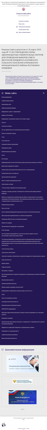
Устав (3, 137)
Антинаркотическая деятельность (10, 301)
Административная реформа (9, 108)
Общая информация (7, 97)
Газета (3, 155)
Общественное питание (7, 184)
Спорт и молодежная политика (9, 298)
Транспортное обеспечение (8, 252)
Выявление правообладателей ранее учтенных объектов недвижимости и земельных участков (23, 313)
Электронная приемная (24, 26)
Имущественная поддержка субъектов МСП (12, 287)
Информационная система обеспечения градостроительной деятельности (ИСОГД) (22, 162)
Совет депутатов (6, 140)
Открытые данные (6, 267)
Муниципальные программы (9, 151)
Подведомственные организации (10, 144)
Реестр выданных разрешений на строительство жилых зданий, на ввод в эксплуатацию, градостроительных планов (20, 234)
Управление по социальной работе (10, 331)
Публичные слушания (7, 318)
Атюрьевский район (23, 14)
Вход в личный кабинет (24, 32)
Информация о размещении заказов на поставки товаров (16, 119)
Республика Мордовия (23, 15)
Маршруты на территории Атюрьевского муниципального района (18, 327)
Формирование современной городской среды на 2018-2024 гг (17, 290)
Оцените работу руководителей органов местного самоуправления (18, 169)
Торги (3, 294)
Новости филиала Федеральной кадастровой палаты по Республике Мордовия (21, 212)
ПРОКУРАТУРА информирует (9, 309)
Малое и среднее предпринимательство (11, 180)
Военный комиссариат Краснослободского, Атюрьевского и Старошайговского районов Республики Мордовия (23, 322)
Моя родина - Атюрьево (7, 270)
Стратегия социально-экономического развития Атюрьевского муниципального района (23, 256)
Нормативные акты (6, 104)
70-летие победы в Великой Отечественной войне (14, 187)
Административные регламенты (10, 334)
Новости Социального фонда (9, 133)
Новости (4, 122)
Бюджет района (5, 263)
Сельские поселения (24, 21)
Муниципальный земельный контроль (11, 305)
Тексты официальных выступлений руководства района (16, 129)
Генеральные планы (6, 148)
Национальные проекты (8, 280)
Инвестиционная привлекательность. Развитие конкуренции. (17, 215)
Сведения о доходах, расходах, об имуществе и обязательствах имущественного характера (21, 192)
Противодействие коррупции (9, 177)
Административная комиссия (9, 283)
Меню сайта (21, 24)
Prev (3, 409)
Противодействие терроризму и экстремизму (13, 226)
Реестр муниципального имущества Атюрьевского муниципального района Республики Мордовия (23, 275)
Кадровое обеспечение (7, 115)
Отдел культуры (5, 230)
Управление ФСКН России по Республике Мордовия (14, 219)
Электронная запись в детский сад (10, 173)
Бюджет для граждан (7, 222)
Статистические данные (7, 249)
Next (44, 409)
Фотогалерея (5, 158)
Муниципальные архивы (8, 204)
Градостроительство (7, 259)
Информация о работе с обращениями (11, 111)
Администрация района (7, 100)
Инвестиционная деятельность (9, 338)
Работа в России (5, 208)
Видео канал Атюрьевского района (10, 166)
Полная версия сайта (24, 29)
